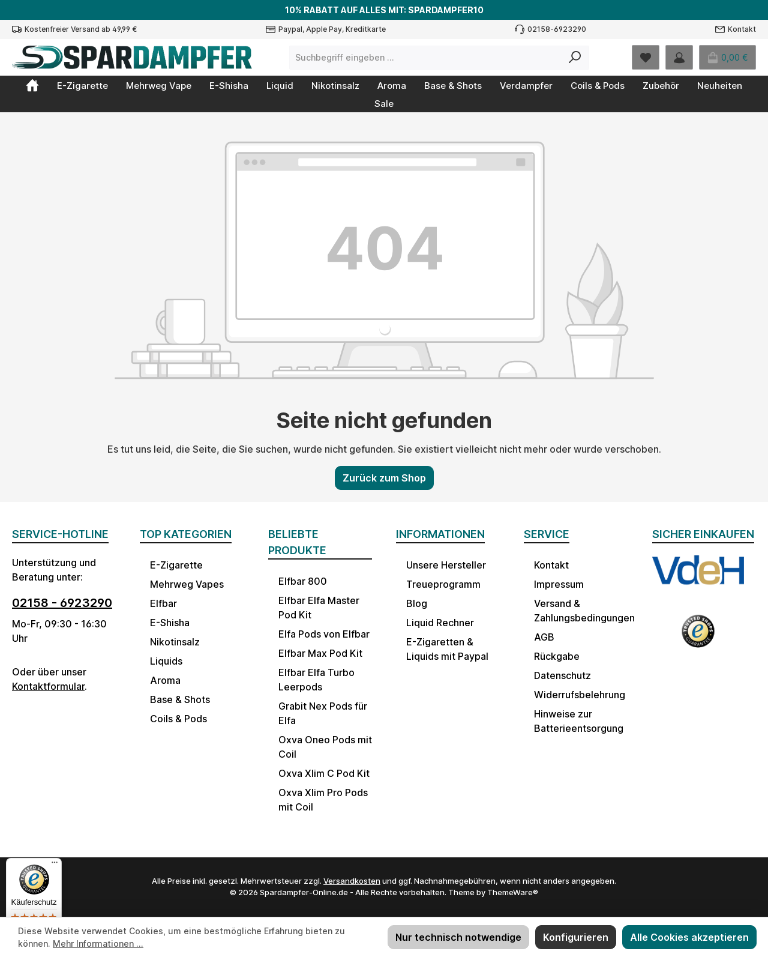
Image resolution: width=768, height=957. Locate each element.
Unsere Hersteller (446, 565)
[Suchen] (575, 58)
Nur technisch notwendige (458, 937)
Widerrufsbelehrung (579, 695)
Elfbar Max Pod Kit (320, 653)
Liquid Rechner (440, 623)
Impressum (559, 584)
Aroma (165, 680)
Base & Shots (180, 699)
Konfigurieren (575, 937)
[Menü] (54, 865)
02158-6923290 (556, 29)
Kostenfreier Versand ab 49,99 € (81, 29)
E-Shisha (170, 623)
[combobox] (425, 58)
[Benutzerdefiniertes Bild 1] (698, 578)
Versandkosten (351, 881)
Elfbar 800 (302, 581)
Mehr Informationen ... (98, 943)
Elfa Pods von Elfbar (324, 634)
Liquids (166, 661)
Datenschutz (562, 675)
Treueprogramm (443, 584)
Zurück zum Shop (384, 478)
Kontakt (742, 29)
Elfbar (163, 603)
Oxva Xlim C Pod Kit (324, 773)
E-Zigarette (176, 565)
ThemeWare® (512, 892)
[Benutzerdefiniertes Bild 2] (698, 637)
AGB (544, 637)
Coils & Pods (178, 719)
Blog (416, 603)
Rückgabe (557, 656)
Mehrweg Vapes (187, 584)
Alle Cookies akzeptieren (689, 937)
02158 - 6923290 (62, 603)
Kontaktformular (48, 686)
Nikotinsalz (175, 642)
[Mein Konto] (679, 57)
